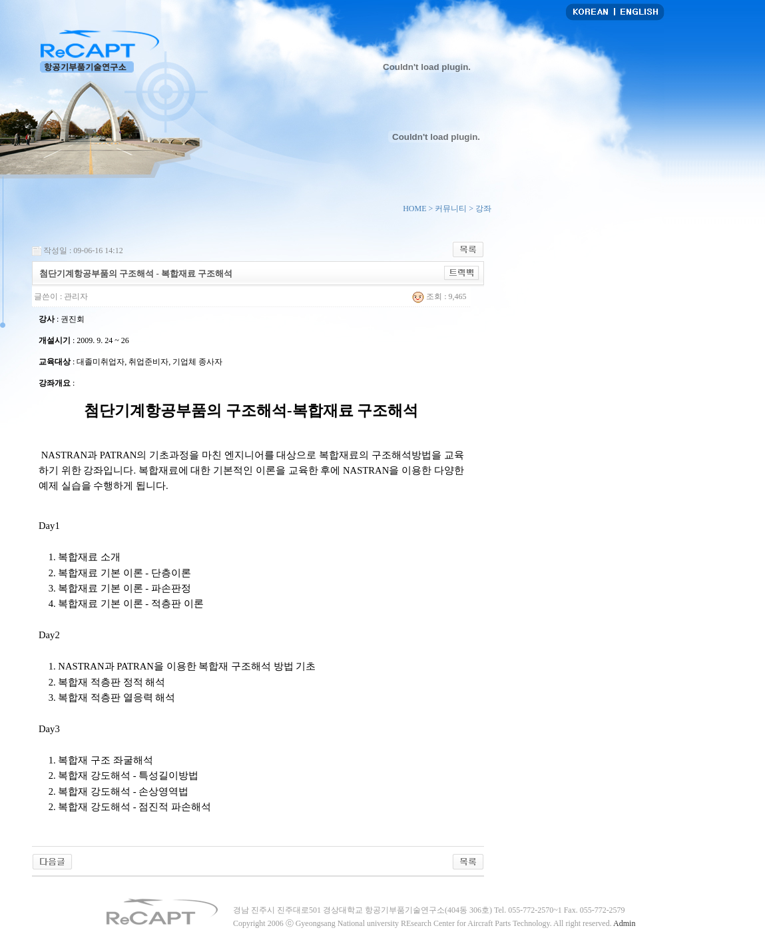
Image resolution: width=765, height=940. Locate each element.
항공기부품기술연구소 (99, 51)
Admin (624, 923)
